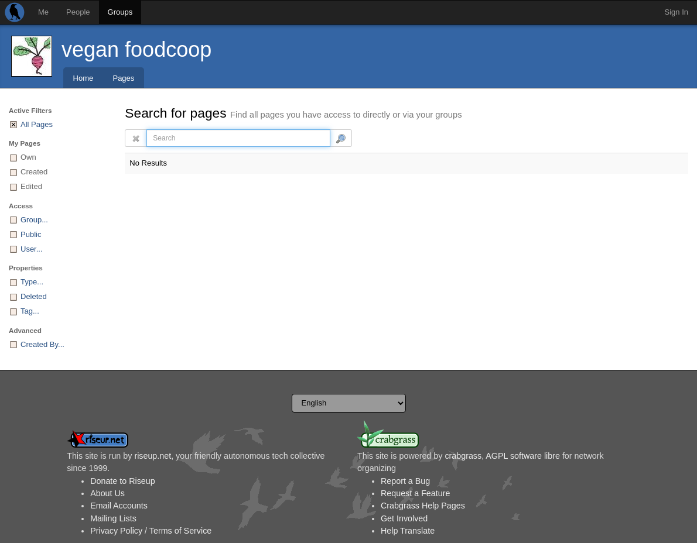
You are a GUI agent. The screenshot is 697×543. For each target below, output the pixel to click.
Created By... (42, 344)
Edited (31, 186)
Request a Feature (415, 493)
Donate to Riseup (122, 481)
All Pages (36, 124)
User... (31, 249)
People (78, 12)
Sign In (676, 12)
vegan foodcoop (136, 49)
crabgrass (463, 455)
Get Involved (404, 518)
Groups (120, 12)
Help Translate (408, 530)
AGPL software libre (523, 455)
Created (33, 171)
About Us (107, 493)
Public (30, 234)
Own (28, 157)
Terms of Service (180, 530)
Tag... (29, 311)
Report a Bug (405, 481)
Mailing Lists (113, 518)
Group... (34, 219)
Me (43, 12)
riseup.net (152, 455)
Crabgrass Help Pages (423, 505)
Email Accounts (119, 505)
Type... (31, 281)
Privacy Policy (116, 530)
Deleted (33, 296)
